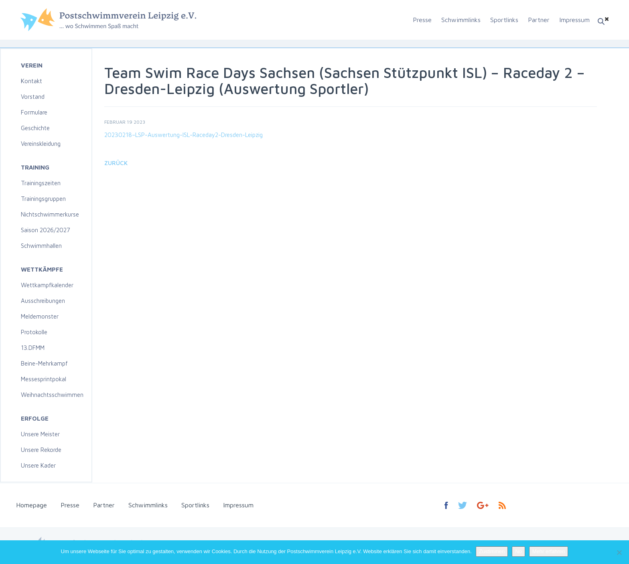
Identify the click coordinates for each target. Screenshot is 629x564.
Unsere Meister (40, 434)
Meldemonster (40, 316)
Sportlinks (504, 19)
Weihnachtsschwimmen (52, 394)
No (518, 551)
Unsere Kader (38, 465)
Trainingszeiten (41, 183)
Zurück (116, 162)
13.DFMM (33, 347)
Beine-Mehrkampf (44, 363)
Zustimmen (492, 551)
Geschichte (35, 128)
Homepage (31, 505)
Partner (539, 19)
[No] (619, 552)
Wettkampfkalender (47, 285)
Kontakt (31, 81)
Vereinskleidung (41, 143)
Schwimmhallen (41, 245)
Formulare (34, 112)
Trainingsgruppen (43, 198)
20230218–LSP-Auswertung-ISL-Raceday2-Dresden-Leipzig (183, 134)
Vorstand (33, 96)
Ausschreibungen (43, 300)
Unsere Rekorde (41, 449)
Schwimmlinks (461, 19)
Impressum (574, 19)
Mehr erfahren (548, 551)
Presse (422, 19)
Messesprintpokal (43, 379)
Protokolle (34, 332)
